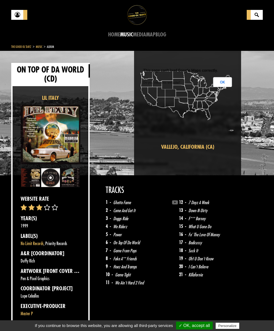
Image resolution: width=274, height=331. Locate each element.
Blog (160, 34)
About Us (78, 317)
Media (139, 34)
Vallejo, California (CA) (187, 147)
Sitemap (100, 317)
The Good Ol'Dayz (21, 46)
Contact (24, 317)
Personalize (227, 326)
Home (114, 34)
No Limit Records (32, 243)
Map (150, 34)
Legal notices (53, 317)
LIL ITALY (50, 98)
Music (126, 34)
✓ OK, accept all (194, 325)
